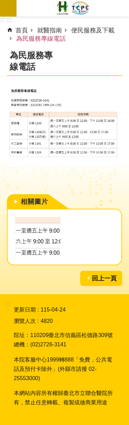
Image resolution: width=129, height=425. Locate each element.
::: (2, 19)
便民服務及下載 (93, 30)
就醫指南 (49, 30)
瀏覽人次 (25, 321)
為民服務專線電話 (41, 38)
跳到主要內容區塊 (3, 3)
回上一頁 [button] (104, 278)
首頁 (21, 30)
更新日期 (25, 310)
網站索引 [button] (8, 8)
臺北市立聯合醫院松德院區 (73, 8)
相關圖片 (34, 201)
